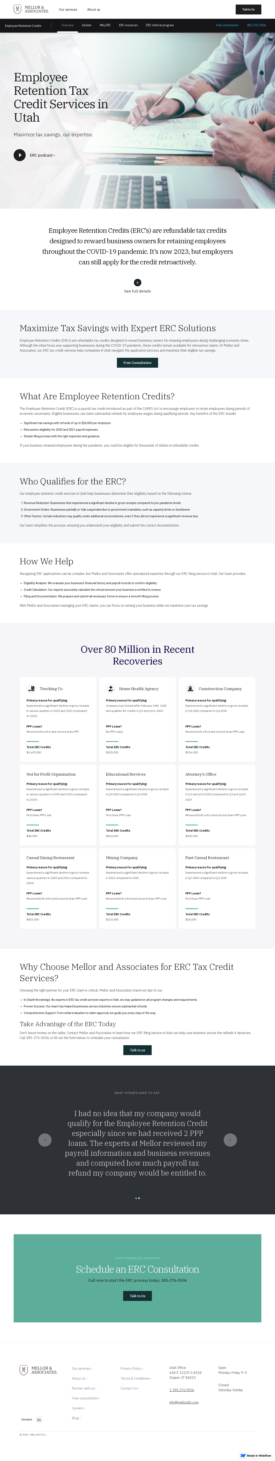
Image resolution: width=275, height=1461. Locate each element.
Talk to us (137, 1050)
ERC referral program (160, 25)
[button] (45, 1140)
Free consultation (227, 25)
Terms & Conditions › (136, 1378)
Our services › (82, 1368)
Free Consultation (137, 362)
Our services (68, 9)
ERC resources (128, 25)
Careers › (78, 1408)
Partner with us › (84, 1388)
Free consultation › (86, 1398)
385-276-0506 (256, 25)
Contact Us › (130, 1388)
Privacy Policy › (132, 1368)
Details (86, 25)
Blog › (76, 1418)
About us (93, 9)
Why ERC (105, 25)
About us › (79, 1378)
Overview (67, 25)
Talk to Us (137, 1296)
